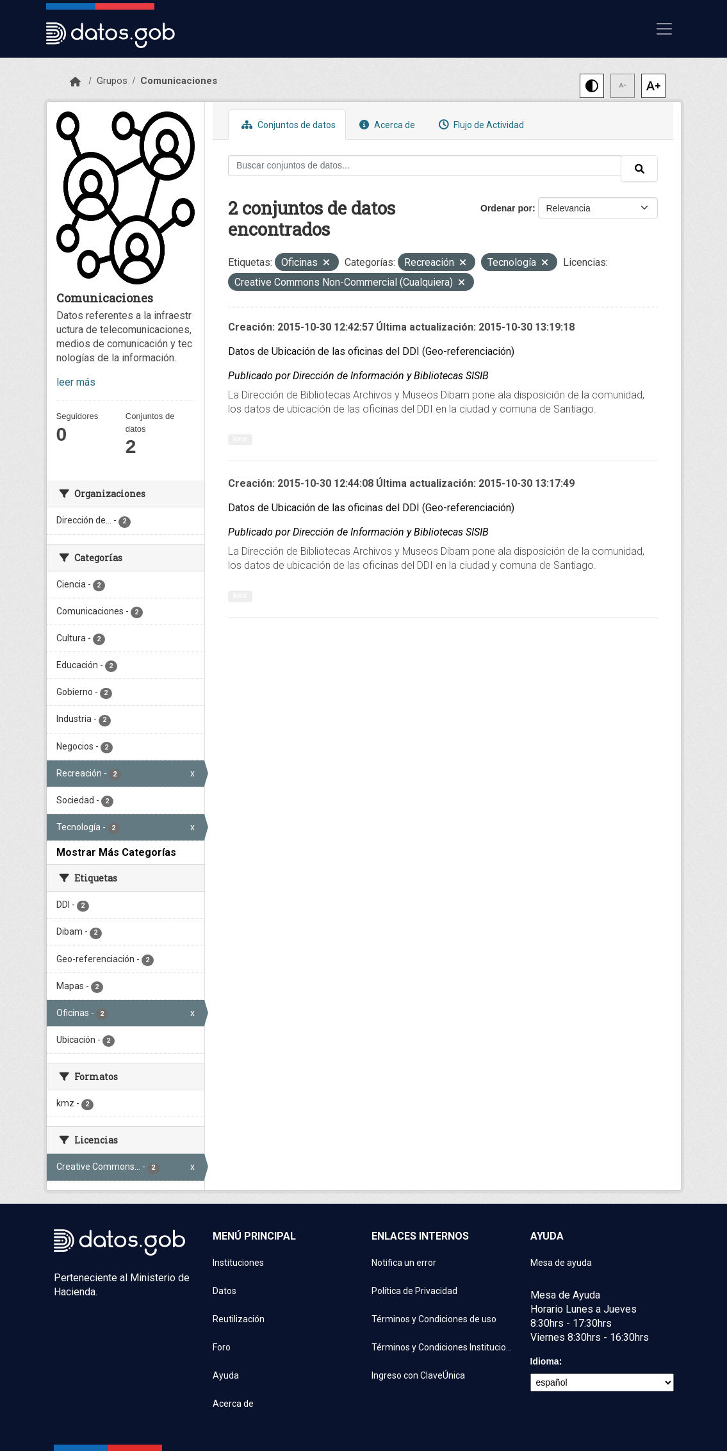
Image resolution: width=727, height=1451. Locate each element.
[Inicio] (75, 82)
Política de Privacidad (414, 1291)
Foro (222, 1347)
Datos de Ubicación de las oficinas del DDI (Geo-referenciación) (371, 351)
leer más (75, 382)
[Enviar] (639, 168)
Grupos (112, 80)
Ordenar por (506, 208)
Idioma (544, 1361)
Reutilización (239, 1319)
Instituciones (238, 1263)
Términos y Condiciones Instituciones (443, 1347)
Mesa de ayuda (561, 1263)
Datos (224, 1291)
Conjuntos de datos (287, 125)
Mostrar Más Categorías (116, 852)
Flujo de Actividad (480, 125)
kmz (240, 439)
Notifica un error (404, 1263)
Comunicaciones (178, 80)
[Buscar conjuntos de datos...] (424, 165)
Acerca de (385, 125)
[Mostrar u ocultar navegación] (664, 29)
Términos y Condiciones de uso (434, 1319)
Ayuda (226, 1375)
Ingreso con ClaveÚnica (418, 1375)
